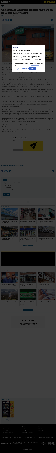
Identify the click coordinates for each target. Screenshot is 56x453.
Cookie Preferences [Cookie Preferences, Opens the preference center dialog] (22, 68)
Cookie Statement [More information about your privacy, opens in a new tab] (35, 65)
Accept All (32, 68)
